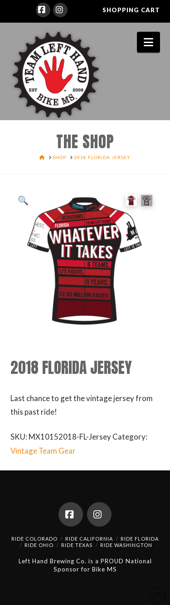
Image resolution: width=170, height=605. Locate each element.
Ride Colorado (34, 539)
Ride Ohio (38, 545)
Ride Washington (126, 545)
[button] (148, 42)
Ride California (89, 539)
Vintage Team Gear (43, 450)
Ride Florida (140, 539)
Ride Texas (76, 545)
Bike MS (104, 569)
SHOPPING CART (131, 10)
